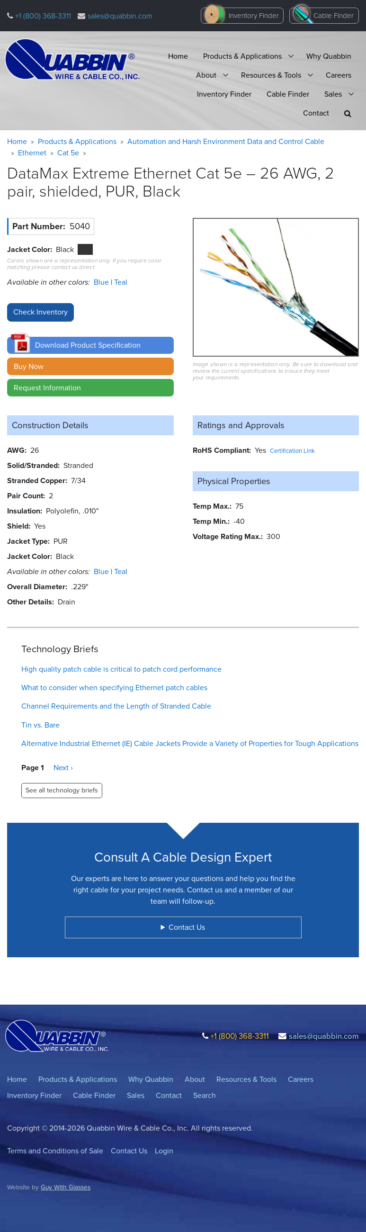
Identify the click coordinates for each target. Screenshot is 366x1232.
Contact (316, 113)
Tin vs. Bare (40, 724)
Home (178, 56)
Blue (102, 282)
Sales (333, 94)
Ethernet (32, 152)
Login (164, 1150)
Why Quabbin (328, 56)
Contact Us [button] (187, 927)
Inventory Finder (254, 15)
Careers (338, 75)
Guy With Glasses (65, 1187)
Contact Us (129, 1150)
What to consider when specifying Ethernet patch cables (114, 687)
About (206, 75)
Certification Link (292, 450)
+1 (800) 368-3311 (42, 15)
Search (204, 1095)
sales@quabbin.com (120, 15)
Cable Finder (333, 15)
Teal (120, 282)
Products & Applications (242, 56)
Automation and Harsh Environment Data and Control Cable (225, 141)
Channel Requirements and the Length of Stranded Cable (116, 706)
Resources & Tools (271, 75)
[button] (348, 113)
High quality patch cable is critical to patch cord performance (121, 669)
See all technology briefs (62, 790)
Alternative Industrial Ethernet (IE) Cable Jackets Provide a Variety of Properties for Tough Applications (189, 743)
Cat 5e (68, 152)
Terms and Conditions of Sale (55, 1150)
